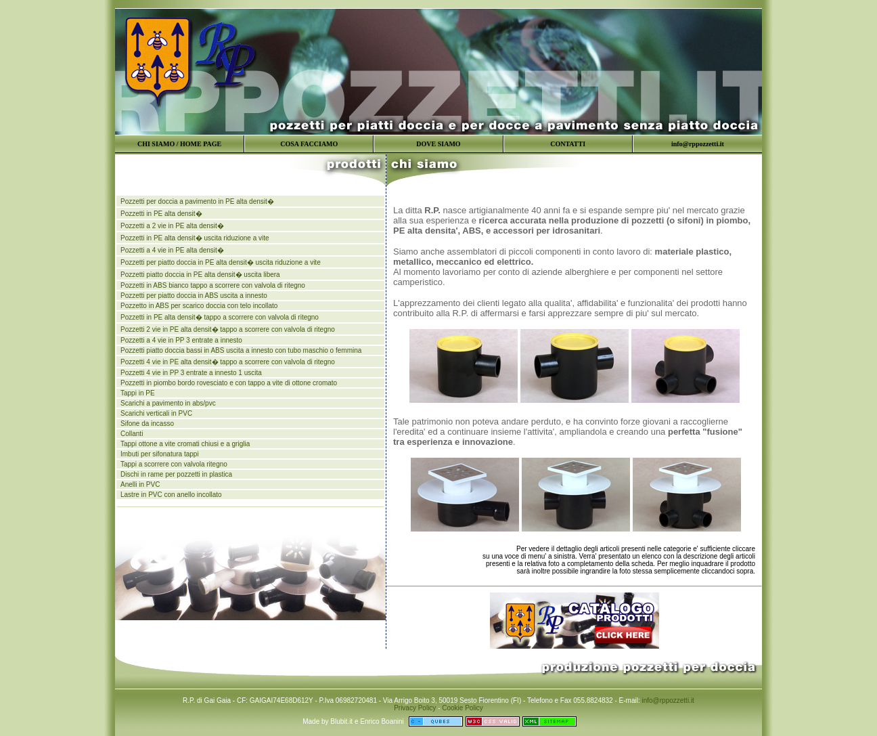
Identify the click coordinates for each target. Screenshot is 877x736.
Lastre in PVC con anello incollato (171, 494)
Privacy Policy (415, 708)
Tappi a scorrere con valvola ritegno (173, 464)
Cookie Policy (462, 708)
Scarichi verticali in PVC (156, 413)
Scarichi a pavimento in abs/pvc (168, 403)
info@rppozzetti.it (668, 700)
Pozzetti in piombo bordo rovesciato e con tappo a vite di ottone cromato (228, 383)
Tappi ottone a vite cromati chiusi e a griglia (185, 444)
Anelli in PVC (140, 484)
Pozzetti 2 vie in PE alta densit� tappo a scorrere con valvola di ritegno (227, 329)
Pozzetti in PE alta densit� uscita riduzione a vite (194, 238)
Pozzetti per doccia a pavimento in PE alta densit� (197, 201)
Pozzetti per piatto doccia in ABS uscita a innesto (193, 295)
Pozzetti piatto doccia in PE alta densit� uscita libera (200, 274)
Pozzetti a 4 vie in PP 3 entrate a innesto (181, 340)
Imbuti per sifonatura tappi (159, 454)
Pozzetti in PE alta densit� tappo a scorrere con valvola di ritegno (219, 317)
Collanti (131, 433)
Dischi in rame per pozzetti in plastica (176, 474)
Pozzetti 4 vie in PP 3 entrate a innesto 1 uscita (191, 372)
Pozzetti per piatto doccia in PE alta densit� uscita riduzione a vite (220, 262)
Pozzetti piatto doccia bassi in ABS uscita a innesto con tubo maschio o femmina (240, 350)
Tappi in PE (137, 393)
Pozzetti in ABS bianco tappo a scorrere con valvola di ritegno (212, 285)
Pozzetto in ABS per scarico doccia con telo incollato (198, 305)
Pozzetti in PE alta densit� (161, 213)
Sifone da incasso (147, 423)
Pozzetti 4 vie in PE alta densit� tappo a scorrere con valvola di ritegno (227, 362)
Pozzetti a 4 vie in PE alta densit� (172, 250)
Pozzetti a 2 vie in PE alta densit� (172, 226)
